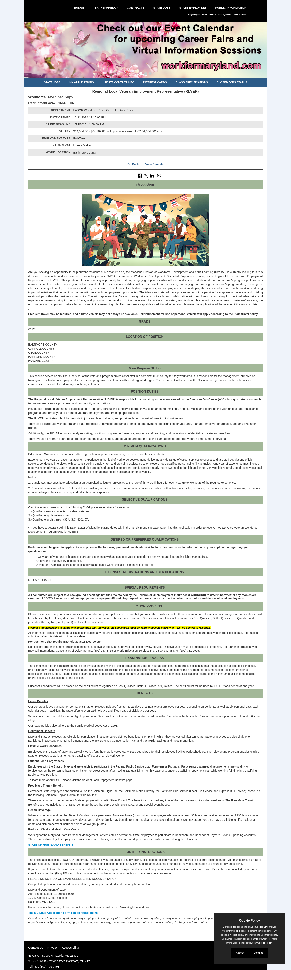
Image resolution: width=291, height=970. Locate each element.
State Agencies (224, 15)
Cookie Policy (249, 920)
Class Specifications (192, 82)
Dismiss (258, 952)
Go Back (133, 164)
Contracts (135, 7)
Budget (80, 7)
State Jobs (162, 7)
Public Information (230, 7)
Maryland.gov (194, 15)
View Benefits (154, 164)
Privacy (52, 947)
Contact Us (35, 947)
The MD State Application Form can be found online (63, 912)
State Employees (193, 7)
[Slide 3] (150, 74)
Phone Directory (209, 15)
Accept (240, 952)
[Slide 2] (146, 74)
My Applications (81, 82)
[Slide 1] (141, 74)
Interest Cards (155, 82)
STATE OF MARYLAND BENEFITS (51, 844)
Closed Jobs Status (232, 82)
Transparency (106, 7)
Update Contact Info (118, 82)
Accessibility (70, 947)
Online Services (239, 15)
